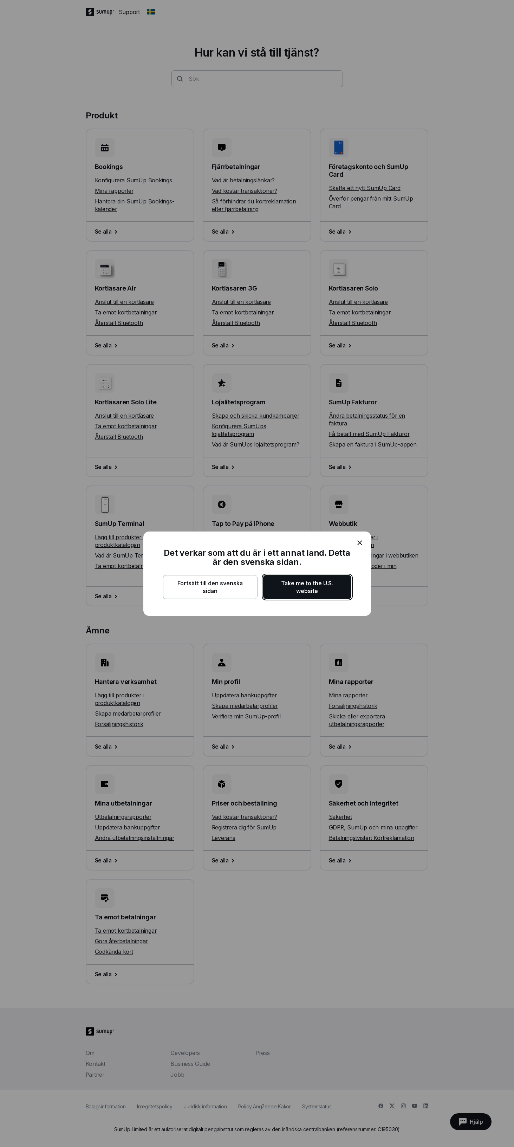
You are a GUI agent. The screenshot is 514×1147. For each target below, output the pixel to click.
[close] (359, 542)
